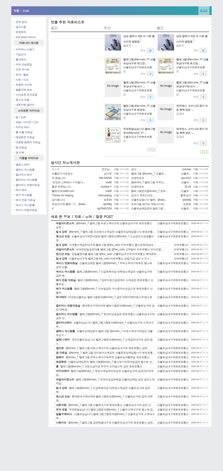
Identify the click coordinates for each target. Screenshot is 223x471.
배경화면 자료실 (24, 137)
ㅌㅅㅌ (56, 169)
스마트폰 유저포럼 (25, 95)
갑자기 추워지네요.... (143, 195)
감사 (133, 169)
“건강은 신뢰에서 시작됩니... (68, 182)
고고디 (180, 113)
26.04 (187, 186)
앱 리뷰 (19, 152)
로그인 (204, 10)
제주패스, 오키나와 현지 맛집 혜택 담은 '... (192, 108)
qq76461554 (104, 208)
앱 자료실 (20, 147)
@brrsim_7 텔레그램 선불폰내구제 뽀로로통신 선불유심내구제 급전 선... (110, 405)
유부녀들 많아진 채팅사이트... (148, 204)
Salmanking (105, 195)
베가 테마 (20, 190)
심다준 (108, 173)
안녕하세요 (137, 178)
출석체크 (20, 59)
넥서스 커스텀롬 (24, 205)
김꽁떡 (187, 204)
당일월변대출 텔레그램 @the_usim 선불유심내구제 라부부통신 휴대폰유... (115, 254)
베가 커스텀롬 (23, 195)
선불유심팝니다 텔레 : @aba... (149, 199)
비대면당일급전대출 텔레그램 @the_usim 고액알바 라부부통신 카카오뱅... (119, 249)
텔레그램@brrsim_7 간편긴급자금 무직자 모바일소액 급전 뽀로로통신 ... (102, 366)
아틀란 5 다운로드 (62, 173)
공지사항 (20, 27)
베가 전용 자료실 (24, 200)
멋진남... (107, 169)
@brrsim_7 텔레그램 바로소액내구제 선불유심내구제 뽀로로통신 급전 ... (108, 348)
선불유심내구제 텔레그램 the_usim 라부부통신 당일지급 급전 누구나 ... (110, 258)
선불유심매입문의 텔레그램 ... (148, 208)
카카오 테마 (21, 127)
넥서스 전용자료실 (25, 210)
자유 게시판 (21, 69)
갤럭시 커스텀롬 (24, 169)
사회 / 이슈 (21, 79)
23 (140, 39)
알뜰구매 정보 (23, 89)
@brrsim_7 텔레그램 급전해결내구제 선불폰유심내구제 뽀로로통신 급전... (111, 422)
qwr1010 (186, 178)
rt (52, 208)
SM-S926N (105, 178)
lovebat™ (106, 186)
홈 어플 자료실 (23, 132)
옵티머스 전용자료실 (27, 185)
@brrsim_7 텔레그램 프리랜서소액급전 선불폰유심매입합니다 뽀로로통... (112, 231)
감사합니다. (59, 199)
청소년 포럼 (21, 100)
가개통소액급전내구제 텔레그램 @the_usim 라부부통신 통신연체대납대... (112, 244)
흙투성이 (186, 195)
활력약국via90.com (63, 191)
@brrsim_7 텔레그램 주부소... (148, 182)
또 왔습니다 (59, 178)
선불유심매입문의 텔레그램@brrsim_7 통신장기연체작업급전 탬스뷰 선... (111, 361)
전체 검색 (20, 22)
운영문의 (20, 32)
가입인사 (20, 54)
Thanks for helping (62, 195)
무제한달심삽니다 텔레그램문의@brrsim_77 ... (139, 131)
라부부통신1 (181, 244)
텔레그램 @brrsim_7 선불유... (148, 173)
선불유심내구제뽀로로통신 (173, 223)
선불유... (186, 173)
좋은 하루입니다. (62, 186)
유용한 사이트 (23, 84)
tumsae (186, 169)
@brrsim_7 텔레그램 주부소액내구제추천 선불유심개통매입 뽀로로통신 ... (109, 357)
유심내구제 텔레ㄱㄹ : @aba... (70, 204)
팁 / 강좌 (20, 117)
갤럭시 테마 (21, 164)
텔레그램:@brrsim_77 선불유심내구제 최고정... (139, 61)
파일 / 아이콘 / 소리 (26, 122)
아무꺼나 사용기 (24, 49)
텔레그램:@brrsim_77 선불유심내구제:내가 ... (139, 84)
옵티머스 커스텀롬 (25, 179)
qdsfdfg (186, 199)
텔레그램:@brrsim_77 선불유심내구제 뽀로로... (139, 108)
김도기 (127, 45)
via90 (109, 182)
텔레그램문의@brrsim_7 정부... (149, 191)
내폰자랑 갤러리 (24, 105)
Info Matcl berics (25, 37)
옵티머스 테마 (23, 174)
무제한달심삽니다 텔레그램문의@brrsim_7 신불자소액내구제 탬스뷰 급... (112, 409)
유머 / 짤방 (21, 74)
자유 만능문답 (23, 64)
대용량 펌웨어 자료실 (27, 142)
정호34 (108, 199)
